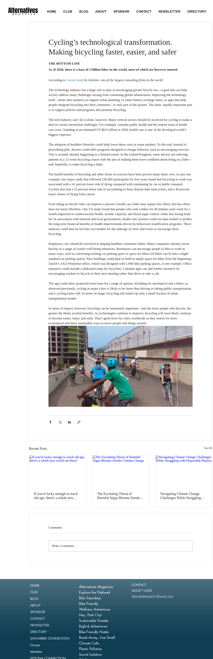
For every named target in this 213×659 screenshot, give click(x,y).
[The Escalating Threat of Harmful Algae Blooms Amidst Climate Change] (120, 471)
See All (208, 448)
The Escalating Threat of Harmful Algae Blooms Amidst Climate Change (119, 496)
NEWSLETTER (39, 625)
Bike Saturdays (90, 598)
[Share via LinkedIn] (69, 422)
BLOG (34, 599)
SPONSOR (37, 612)
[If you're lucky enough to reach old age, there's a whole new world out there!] (57, 471)
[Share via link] (79, 422)
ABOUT (35, 605)
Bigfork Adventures (93, 626)
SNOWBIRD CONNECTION (49, 638)
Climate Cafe (89, 643)
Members (36, 652)
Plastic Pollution (90, 648)
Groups (35, 645)
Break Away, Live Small (97, 637)
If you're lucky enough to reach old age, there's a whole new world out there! (56, 496)
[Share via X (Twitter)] (60, 422)
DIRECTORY (38, 632)
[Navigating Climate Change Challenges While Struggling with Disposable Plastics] (184, 471)
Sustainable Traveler (94, 620)
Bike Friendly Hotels (94, 631)
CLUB (33, 592)
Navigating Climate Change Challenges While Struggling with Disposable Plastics (180, 496)
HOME (35, 585)
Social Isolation (90, 654)
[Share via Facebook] (50, 422)
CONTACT (37, 619)
